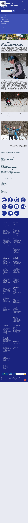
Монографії (4, 307)
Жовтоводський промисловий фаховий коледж (9, 173)
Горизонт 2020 (5, 305)
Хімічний (2, 165)
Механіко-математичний (5, 164)
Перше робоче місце (16, 312)
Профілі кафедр (5, 261)
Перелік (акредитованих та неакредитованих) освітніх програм (7, 341)
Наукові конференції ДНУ (6, 281)
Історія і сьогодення (5, 222)
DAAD (14, 273)
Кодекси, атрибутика (6, 229)
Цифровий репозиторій (16, 242)
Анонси (14, 328)
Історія (4, 224)
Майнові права (3, 191)
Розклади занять (15, 247)
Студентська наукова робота (7, 291)
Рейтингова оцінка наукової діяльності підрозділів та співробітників (7, 279)
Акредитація (15, 237)
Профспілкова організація (6, 232)
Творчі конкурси (5, 349)
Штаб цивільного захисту (6, 241)
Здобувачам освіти (16, 288)
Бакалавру (14, 289)
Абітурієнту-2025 (5, 337)
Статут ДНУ (3, 179)
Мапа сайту (17, 377)
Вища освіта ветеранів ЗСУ (7, 348)
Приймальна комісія (6, 336)
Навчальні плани (15, 239)
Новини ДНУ (15, 326)
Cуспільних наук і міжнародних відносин (8, 153)
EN (25, 9)
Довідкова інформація (6, 233)
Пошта (17, 378)
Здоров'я (14, 310)
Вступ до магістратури (6, 347)
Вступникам (5, 325)
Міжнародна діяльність (16, 258)
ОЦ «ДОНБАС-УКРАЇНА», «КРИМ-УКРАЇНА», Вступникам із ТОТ (6, 366)
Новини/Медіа (16, 325)
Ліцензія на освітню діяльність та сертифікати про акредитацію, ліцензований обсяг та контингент (17, 235)
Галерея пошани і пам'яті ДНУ (17, 341)
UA (23, 9)
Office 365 (14, 378)
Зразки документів (16, 248)
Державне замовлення (6, 339)
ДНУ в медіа (15, 327)
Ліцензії (2, 190)
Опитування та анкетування (17, 229)
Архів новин (15, 329)
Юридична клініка (16, 316)
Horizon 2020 (15, 274)
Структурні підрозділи (6, 231)
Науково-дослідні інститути (7, 264)
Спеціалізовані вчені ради (6, 301)
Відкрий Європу (15, 318)
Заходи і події (15, 283)
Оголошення (4, 260)
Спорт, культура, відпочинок (17, 311)
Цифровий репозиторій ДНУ (17, 306)
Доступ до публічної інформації (6, 178)
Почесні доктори (5, 230)
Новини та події (5, 259)
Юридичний (3, 160)
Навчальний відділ (16, 230)
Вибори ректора (5, 244)
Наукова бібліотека (5, 300)
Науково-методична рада (17, 228)
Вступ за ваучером (5, 367)
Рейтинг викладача (23, 377)
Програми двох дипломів (17, 240)
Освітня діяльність (15, 222)
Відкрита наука (5, 310)
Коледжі (14, 225)
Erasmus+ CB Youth (16, 271)
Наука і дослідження (6, 258)
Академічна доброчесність (6, 309)
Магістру (14, 290)
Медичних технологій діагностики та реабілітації (9, 167)
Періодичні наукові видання (7, 306)
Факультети (15, 224)
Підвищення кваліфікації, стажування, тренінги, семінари (17, 250)
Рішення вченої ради (4, 186)
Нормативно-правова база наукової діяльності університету (6, 274)
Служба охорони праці (6, 240)
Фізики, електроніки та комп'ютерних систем (8, 161)
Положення (3, 185)
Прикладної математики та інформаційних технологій (10, 157)
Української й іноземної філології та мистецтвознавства (10, 152)
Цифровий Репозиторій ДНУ (7, 378)
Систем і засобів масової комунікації (7, 159)
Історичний (3, 154)
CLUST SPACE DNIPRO (16, 348)
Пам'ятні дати (15, 336)
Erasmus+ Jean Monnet (16, 272)
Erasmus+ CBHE (15, 270)
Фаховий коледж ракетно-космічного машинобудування (10, 172)
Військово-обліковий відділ (7, 242)
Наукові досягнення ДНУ (6, 272)
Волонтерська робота (16, 313)
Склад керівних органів (5, 182)
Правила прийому (5, 338)
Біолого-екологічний (4, 166)
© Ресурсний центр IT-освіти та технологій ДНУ (9, 379)
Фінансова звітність (4, 184)
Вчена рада (4, 308)
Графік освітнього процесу (17, 317)
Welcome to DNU (15, 282)
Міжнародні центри (16, 279)
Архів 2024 (4, 368)
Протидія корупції (4, 192)
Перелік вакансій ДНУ (4, 189)
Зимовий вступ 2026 (6, 333)
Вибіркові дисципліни (16, 241)
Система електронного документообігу (8, 377)
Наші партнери (15, 267)
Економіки (2, 158)
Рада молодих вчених (6, 292)
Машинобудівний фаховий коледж (7, 171)
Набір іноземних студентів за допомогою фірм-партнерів (17, 278)
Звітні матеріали (3, 183)
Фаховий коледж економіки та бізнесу (7, 174)
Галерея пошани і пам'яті (17, 343)
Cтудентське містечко (6, 360)
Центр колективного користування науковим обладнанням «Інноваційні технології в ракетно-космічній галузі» (6, 268)
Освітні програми (15, 238)
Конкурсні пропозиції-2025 (6, 328)
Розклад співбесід (5, 352)
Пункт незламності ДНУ (16, 319)
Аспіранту (14, 291)
